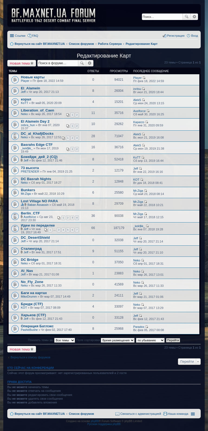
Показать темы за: (51, 340)
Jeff (23, 91)
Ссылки (20, 35)
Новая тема (20, 63)
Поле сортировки (105, 340)
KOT (136, 179)
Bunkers (28, 190)
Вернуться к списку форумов (30, 357)
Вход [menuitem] (194, 35)
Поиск (187, 17)
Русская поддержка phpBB (104, 424)
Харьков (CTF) (33, 315)
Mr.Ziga (26, 193)
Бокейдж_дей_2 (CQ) (39, 157)
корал (26, 99)
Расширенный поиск (194, 17)
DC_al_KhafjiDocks (37, 134)
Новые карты (32, 77)
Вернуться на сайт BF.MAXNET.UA (40, 413)
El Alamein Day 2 (35, 121)
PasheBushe (29, 329)
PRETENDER (30, 171)
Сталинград (31, 249)
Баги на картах (34, 293)
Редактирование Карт (104, 56)
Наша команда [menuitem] (178, 413)
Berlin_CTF (30, 213)
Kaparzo (138, 122)
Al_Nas (27, 271)
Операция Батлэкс (37, 326)
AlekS (137, 100)
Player (25, 80)
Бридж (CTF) (32, 304)
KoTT (24, 103)
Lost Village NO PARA (39, 201)
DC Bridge (29, 260)
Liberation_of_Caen (37, 110)
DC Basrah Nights (36, 179)
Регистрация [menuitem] (175, 35)
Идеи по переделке (38, 225)
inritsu (137, 88)
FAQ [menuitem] (35, 35)
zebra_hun (28, 125)
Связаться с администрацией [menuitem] (140, 413)
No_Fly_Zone (32, 282)
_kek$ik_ (26, 148)
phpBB (95, 421)
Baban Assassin (37, 204)
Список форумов (81, 413)
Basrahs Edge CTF (37, 145)
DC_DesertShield (35, 237)
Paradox (138, 326)
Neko (24, 114)
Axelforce (139, 111)
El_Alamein (30, 88)
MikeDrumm (29, 296)
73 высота (30, 168)
